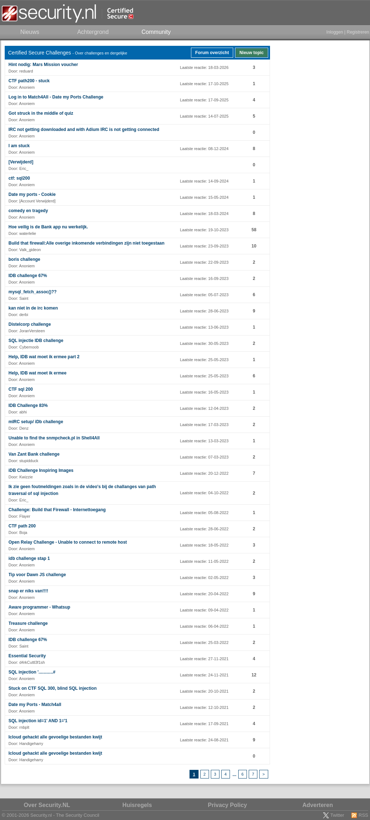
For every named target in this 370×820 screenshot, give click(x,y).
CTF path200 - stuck (29, 80)
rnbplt (24, 727)
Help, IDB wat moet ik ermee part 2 (44, 356)
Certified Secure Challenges (39, 53)
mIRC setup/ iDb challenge (36, 421)
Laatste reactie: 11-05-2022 (204, 561)
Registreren (358, 32)
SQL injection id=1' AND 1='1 (38, 720)
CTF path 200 (22, 526)
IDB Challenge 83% (28, 405)
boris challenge (24, 259)
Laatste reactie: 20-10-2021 (204, 691)
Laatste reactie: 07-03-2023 (204, 457)
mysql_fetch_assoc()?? (33, 291)
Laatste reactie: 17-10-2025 (204, 84)
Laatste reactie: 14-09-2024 (204, 181)
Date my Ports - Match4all (35, 704)
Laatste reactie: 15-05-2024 (204, 197)
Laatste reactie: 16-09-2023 (204, 278)
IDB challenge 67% (28, 275)
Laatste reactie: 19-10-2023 (204, 230)
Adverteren (317, 805)
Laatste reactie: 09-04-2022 (204, 610)
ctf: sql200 (19, 178)
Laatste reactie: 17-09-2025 (204, 100)
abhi (23, 412)
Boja (23, 532)
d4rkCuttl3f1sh (32, 662)
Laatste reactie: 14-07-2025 (204, 116)
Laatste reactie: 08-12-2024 (204, 148)
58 (254, 229)
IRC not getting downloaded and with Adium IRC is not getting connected (84, 129)
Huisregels (137, 805)
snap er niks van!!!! (28, 590)
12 (254, 675)
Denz (24, 428)
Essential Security (27, 655)
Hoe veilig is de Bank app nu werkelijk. (48, 226)
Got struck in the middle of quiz (41, 113)
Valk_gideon (30, 249)
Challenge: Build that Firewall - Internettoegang (57, 509)
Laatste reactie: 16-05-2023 (204, 392)
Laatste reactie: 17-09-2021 (204, 724)
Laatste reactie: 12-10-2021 (204, 707)
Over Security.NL (47, 805)
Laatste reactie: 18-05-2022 (204, 545)
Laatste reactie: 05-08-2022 (204, 512)
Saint (23, 298)
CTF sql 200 (21, 389)
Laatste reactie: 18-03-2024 (204, 213)
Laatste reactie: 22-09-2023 (204, 262)
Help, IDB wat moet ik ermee (38, 373)
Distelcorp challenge (30, 324)
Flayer (24, 516)
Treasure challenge (28, 623)
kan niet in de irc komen (33, 308)
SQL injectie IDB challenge (36, 340)
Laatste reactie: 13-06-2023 (204, 327)
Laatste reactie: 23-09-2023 (204, 246)
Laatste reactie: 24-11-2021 (204, 675)
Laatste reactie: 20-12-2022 (204, 473)
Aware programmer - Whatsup (39, 607)
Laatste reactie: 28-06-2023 (204, 311)
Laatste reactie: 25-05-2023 (204, 360)
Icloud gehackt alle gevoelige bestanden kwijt (55, 737)
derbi (23, 314)
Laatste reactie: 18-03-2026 (204, 67)
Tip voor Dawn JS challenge (37, 574)
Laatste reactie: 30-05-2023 (204, 343)
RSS (363, 815)
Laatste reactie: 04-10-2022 (204, 493)
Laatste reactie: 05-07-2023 (204, 295)
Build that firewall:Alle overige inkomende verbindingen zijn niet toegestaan (87, 243)
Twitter (337, 815)
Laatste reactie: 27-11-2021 (204, 659)
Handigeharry (31, 743)
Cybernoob (29, 347)
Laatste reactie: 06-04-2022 (204, 626)
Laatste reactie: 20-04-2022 (204, 594)
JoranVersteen (32, 331)
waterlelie (27, 233)
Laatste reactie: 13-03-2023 (204, 441)
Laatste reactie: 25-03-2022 (204, 642)
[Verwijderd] (21, 162)
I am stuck (19, 145)
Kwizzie (25, 477)
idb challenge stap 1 (29, 558)
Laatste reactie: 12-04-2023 (204, 408)
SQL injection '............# (32, 672)
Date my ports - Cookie (32, 194)
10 (254, 246)
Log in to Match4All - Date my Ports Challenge (56, 97)
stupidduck (28, 461)
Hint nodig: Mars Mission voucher (43, 64)
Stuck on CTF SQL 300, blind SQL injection (53, 688)
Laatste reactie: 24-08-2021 (204, 740)
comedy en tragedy (28, 210)
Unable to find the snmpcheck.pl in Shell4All (54, 437)
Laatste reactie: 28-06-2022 (204, 529)
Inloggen (334, 32)
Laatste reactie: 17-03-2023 (204, 424)
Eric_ (23, 168)
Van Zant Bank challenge (34, 454)
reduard (26, 71)
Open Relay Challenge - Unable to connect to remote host (68, 542)
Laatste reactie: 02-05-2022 (204, 577)
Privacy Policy (227, 805)
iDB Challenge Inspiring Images (41, 470)
